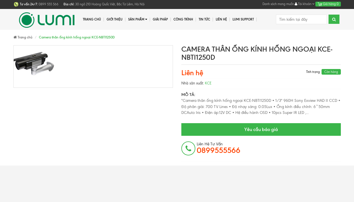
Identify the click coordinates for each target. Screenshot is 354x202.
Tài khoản (305, 4)
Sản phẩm (137, 19)
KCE (208, 83)
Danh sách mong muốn (278, 4)
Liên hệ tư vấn (218, 148)
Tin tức (204, 19)
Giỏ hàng (328, 4)
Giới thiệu (115, 19)
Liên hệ (221, 19)
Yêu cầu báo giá (261, 129)
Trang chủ (92, 19)
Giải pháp (160, 19)
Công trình (183, 19)
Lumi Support (243, 19)
